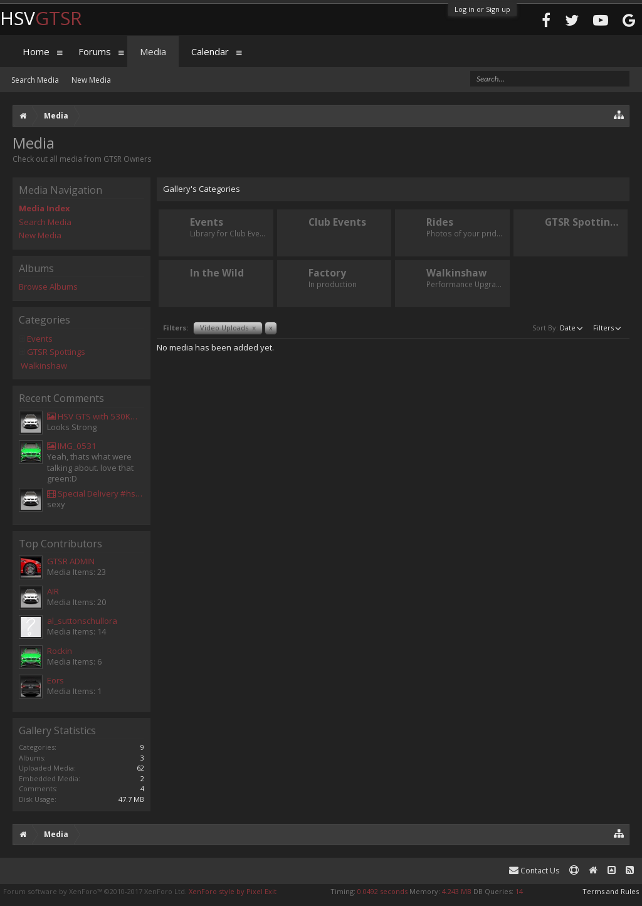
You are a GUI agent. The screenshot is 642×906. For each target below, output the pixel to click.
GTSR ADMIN (71, 561)
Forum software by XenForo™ (95, 891)
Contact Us (534, 870)
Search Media (45, 222)
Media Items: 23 (76, 571)
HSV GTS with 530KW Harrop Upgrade (95, 416)
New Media (40, 235)
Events (40, 338)
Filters (608, 327)
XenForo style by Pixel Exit (232, 891)
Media (153, 51)
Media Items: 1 (74, 691)
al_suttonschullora (82, 620)
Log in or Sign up (482, 9)
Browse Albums (48, 286)
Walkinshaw (44, 365)
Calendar (210, 51)
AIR (53, 591)
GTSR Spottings (56, 351)
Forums (94, 51)
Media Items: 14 (76, 631)
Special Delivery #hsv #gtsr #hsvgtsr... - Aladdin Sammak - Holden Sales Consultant (95, 493)
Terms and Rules (610, 891)
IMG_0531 (72, 445)
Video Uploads (228, 327)
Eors (55, 680)
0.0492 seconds (382, 891)
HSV (41, 18)
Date (572, 327)
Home (36, 51)
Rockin (59, 650)
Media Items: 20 (76, 602)
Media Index (44, 208)
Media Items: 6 (74, 661)
